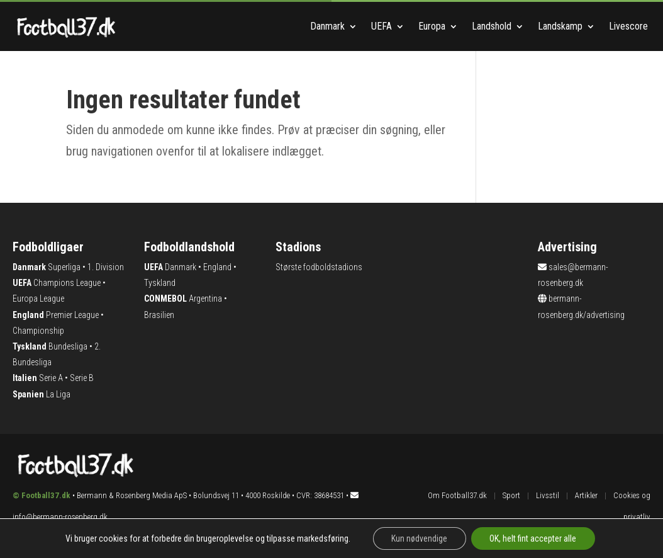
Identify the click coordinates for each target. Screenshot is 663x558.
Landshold (491, 26)
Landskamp (560, 26)
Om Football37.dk (457, 495)
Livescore (629, 26)
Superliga (64, 267)
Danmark (327, 26)
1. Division (105, 267)
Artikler (586, 495)
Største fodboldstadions (319, 267)
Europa (431, 26)
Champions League (67, 283)
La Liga (58, 394)
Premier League (72, 315)
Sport (511, 495)
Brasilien (159, 315)
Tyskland (160, 283)
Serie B (82, 378)
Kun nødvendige (419, 538)
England (217, 267)
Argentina (205, 298)
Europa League (38, 298)
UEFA (381, 26)
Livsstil (547, 495)
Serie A (51, 378)
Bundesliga (67, 346)
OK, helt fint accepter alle (533, 538)
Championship (38, 331)
